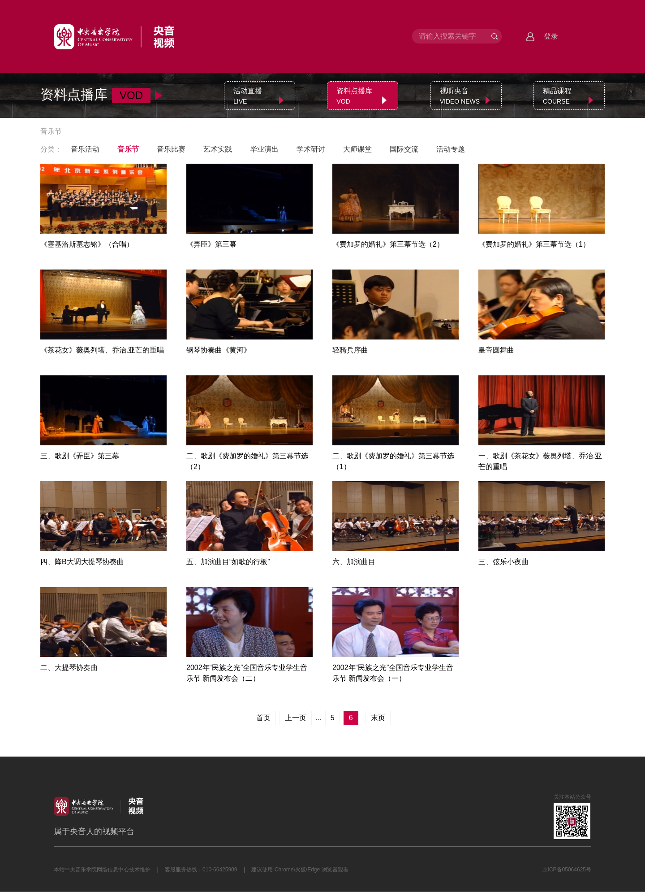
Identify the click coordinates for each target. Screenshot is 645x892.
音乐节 (128, 149)
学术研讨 (311, 149)
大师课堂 (357, 149)
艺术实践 (217, 149)
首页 (263, 718)
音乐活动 (85, 149)
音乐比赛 (171, 149)
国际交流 (404, 149)
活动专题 (450, 149)
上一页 (295, 718)
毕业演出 (264, 149)
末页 (378, 718)
